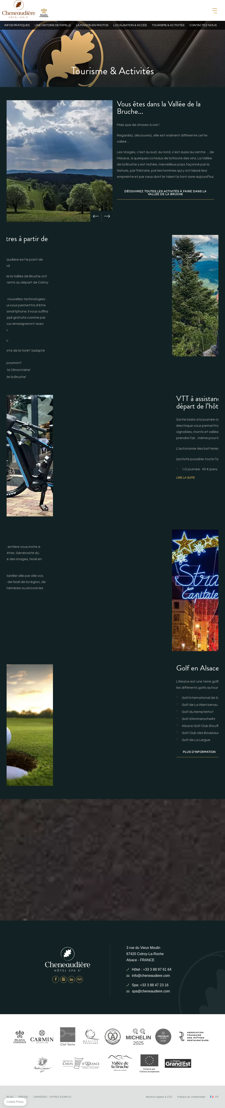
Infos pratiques (17, 25)
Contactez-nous (203, 25)
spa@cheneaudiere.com (151, 991)
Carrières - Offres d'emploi (52, 1096)
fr (216, 1096)
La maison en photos (92, 25)
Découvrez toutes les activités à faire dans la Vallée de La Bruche (165, 193)
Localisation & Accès (130, 25)
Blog (10, 1096)
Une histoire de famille (53, 25)
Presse (23, 1096)
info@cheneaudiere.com (151, 975)
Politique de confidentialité (191, 1096)
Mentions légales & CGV (159, 1096)
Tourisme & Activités (168, 25)
